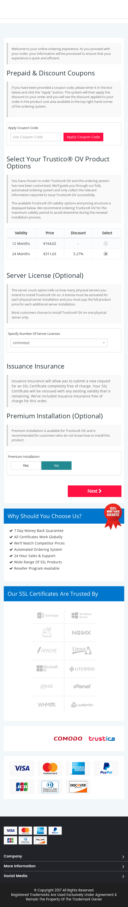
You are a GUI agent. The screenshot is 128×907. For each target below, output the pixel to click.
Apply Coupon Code (23, 127)
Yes (26, 465)
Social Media (15, 875)
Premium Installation (24, 456)
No (56, 465)
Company (13, 856)
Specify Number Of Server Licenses (34, 333)
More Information (20, 866)
